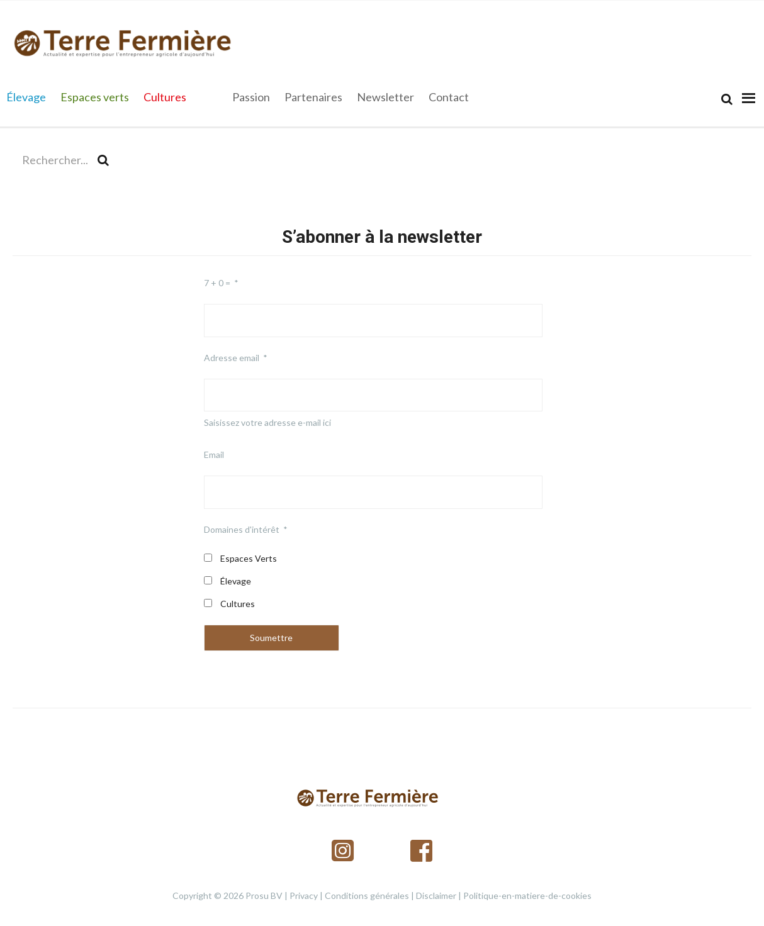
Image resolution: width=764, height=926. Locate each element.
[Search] (727, 99)
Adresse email (231, 357)
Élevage (235, 581)
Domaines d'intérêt (241, 529)
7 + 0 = (217, 282)
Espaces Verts (248, 558)
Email (214, 454)
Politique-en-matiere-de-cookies (527, 895)
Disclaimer (436, 895)
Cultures (237, 603)
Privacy (303, 895)
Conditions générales (367, 895)
